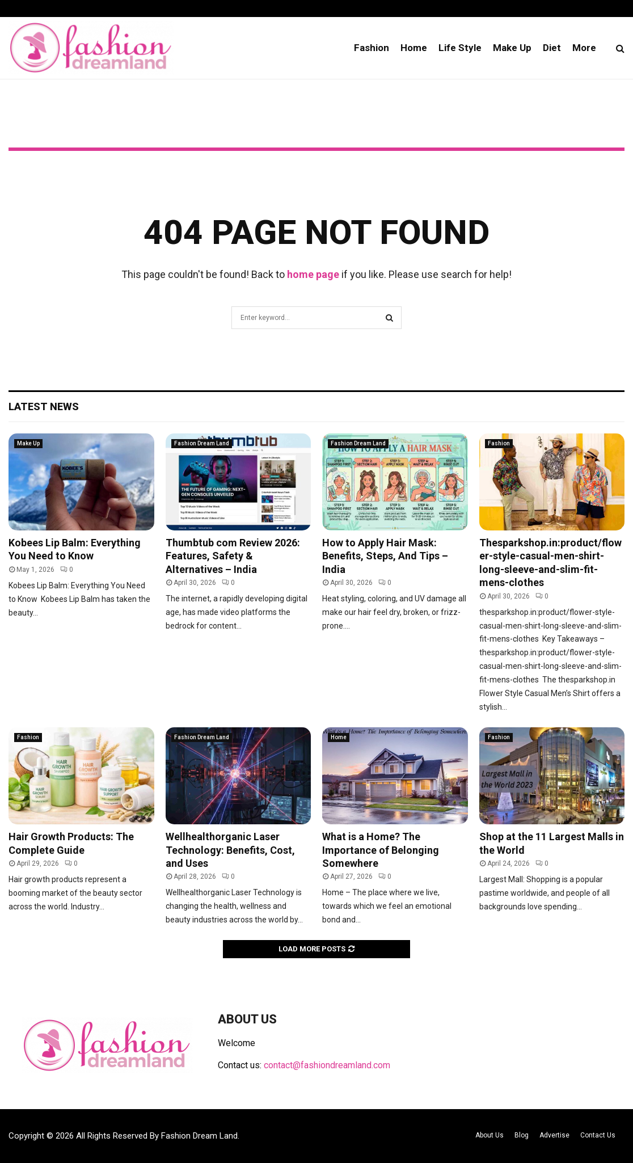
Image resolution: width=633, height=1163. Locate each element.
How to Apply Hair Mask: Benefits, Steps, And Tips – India (385, 556)
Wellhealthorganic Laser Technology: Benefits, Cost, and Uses (230, 850)
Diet (552, 47)
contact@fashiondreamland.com (327, 1065)
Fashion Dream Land (201, 443)
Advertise (554, 1135)
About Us (489, 1135)
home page (313, 274)
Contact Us (597, 1135)
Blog (521, 1135)
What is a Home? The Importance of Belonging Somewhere (380, 850)
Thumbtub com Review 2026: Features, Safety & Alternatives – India (233, 556)
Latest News (44, 406)
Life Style (460, 47)
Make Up (512, 47)
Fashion (371, 47)
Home (413, 47)
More (584, 47)
